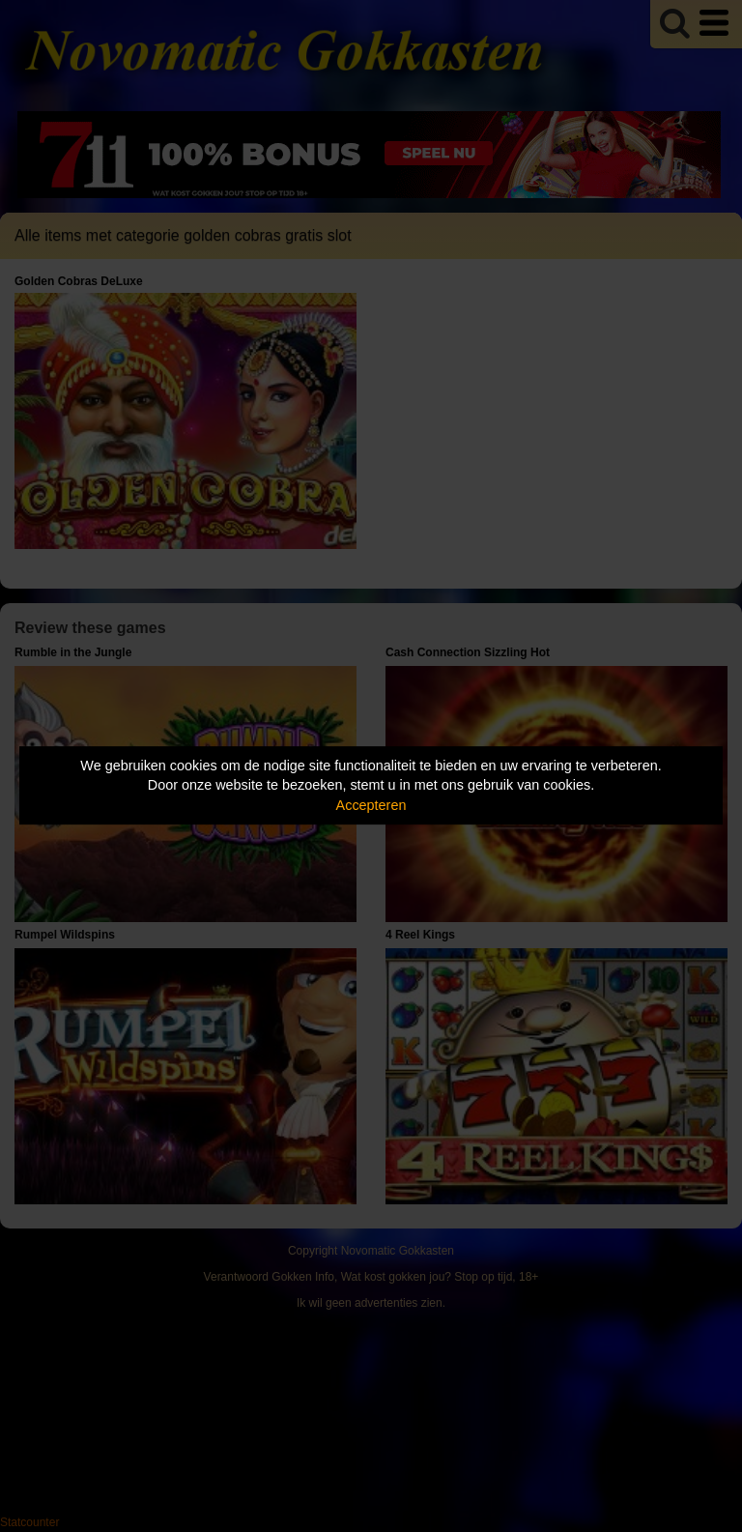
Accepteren (371, 805)
